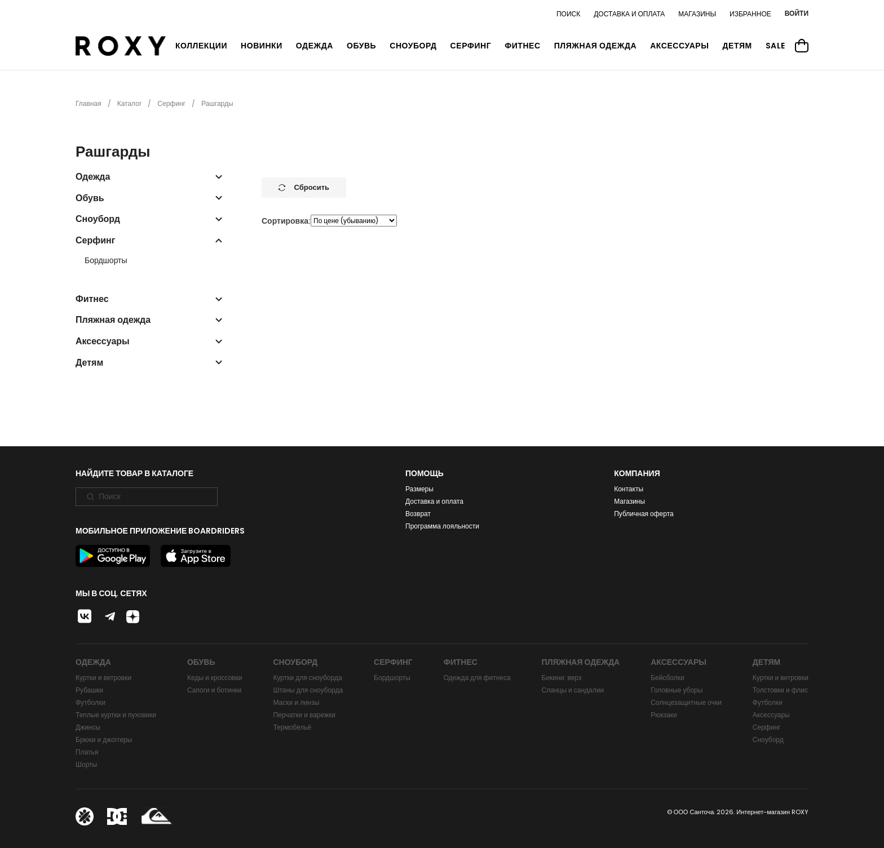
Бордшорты (106, 260)
